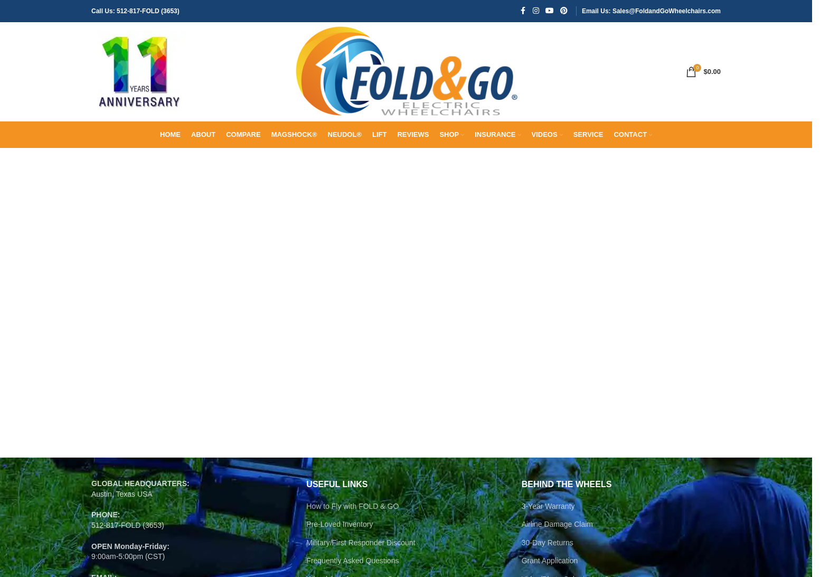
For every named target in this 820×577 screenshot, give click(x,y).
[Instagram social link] (536, 11)
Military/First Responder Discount (360, 549)
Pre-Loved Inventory (339, 531)
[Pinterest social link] (564, 11)
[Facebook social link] (523, 11)
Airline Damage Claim (557, 531)
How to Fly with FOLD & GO (352, 512)
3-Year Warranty (548, 512)
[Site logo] (138, 74)
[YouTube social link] (549, 11)
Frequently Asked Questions (352, 567)
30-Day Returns (547, 549)
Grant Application (550, 567)
